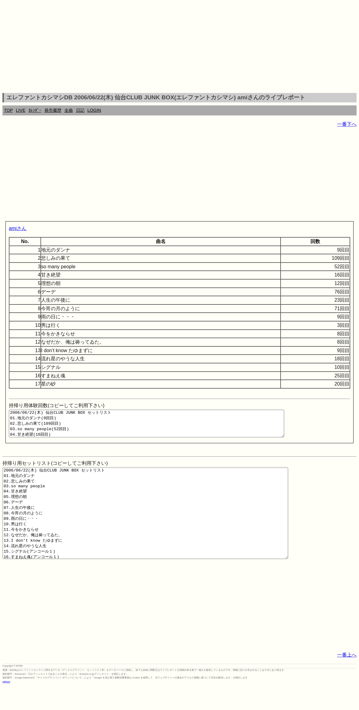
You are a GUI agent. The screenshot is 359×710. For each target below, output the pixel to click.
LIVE (20, 110)
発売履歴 (52, 110)
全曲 (68, 110)
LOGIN (94, 110)
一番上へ (347, 678)
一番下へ (347, 124)
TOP (8, 110)
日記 (80, 110)
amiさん (17, 228)
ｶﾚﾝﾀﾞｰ (35, 110)
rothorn (6, 705)
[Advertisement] (179, 47)
